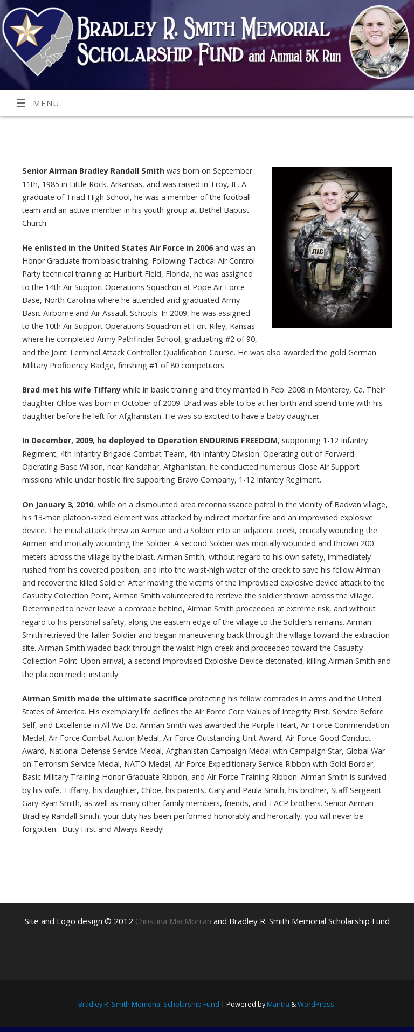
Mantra (278, 1004)
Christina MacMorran (173, 921)
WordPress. (317, 1004)
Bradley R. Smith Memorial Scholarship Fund (148, 1004)
